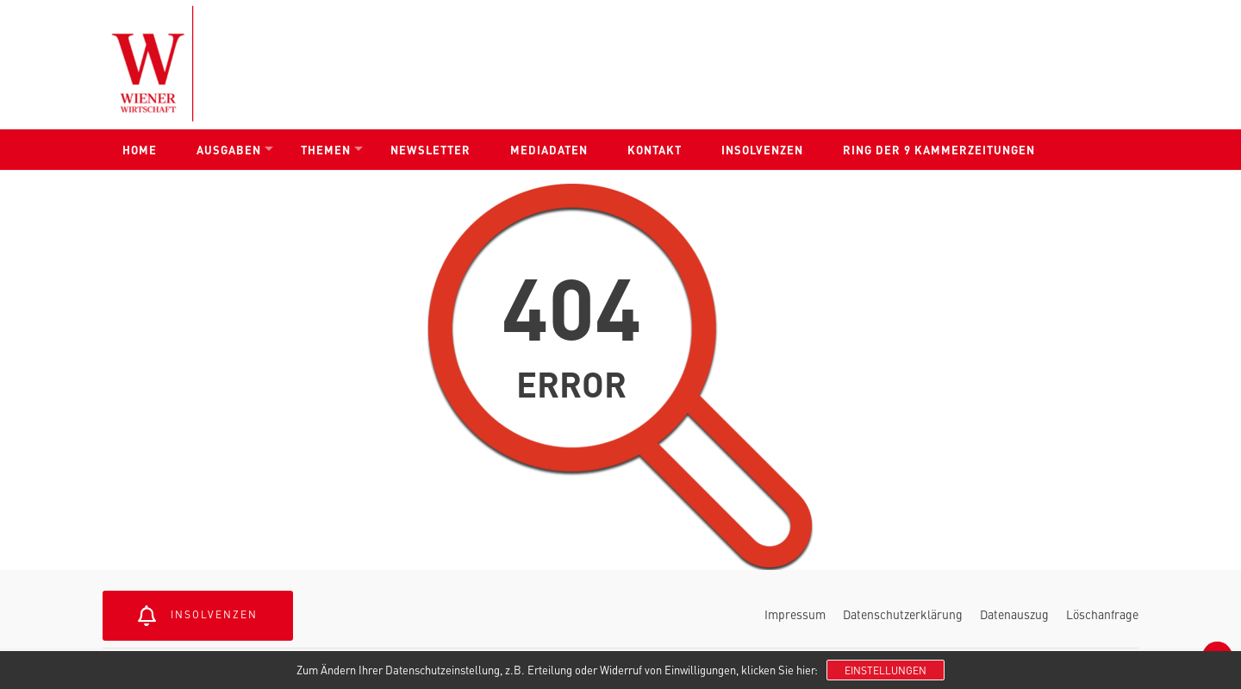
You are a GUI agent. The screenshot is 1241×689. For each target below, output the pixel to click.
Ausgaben (228, 149)
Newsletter (430, 149)
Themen (326, 149)
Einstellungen (885, 670)
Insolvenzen (762, 149)
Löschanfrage (1102, 614)
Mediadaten (549, 149)
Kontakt (654, 149)
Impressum (795, 614)
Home (139, 149)
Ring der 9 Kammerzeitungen (939, 149)
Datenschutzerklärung (903, 614)
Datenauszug (1014, 614)
